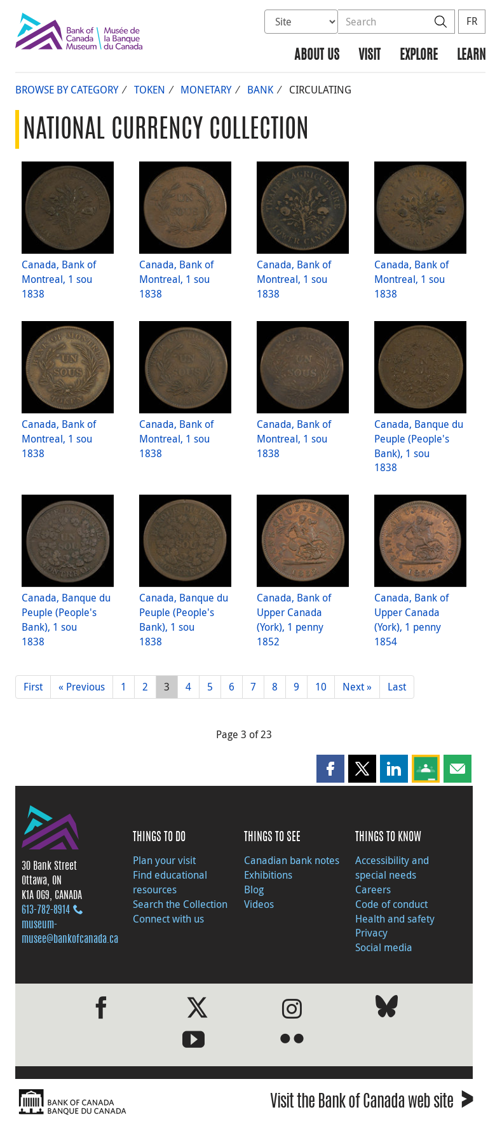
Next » (357, 687)
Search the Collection (180, 904)
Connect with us (168, 919)
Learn (471, 55)
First (33, 687)
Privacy (371, 933)
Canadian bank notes (291, 860)
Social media (383, 947)
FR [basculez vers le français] (471, 21)
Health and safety (395, 919)
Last (397, 687)
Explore (419, 55)
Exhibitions (268, 875)
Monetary (205, 90)
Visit (369, 55)
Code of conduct (391, 904)
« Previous (81, 687)
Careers (373, 889)
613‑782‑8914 (46, 910)
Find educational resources (170, 882)
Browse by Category (66, 90)
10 (321, 687)
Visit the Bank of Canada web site (371, 1103)
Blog (254, 889)
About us (316, 55)
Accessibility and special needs (392, 867)
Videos (259, 904)
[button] (330, 769)
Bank (260, 90)
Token (149, 90)
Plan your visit (164, 860)
